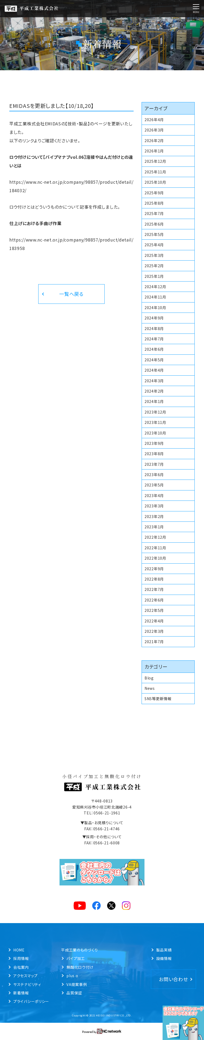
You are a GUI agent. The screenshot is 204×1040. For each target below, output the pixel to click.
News (149, 688)
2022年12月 (155, 537)
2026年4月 (154, 119)
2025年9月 (154, 192)
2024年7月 (154, 338)
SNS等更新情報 (158, 698)
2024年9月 (154, 318)
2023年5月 (154, 485)
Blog (149, 678)
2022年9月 (154, 568)
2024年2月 (154, 391)
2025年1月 (154, 276)
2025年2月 (154, 265)
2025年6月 (154, 224)
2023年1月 (154, 526)
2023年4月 (154, 495)
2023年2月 (154, 516)
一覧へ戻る (71, 293)
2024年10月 (155, 307)
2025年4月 (154, 244)
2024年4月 (154, 370)
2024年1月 (154, 401)
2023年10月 (155, 433)
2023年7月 (154, 464)
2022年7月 (154, 589)
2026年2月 (154, 140)
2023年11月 (155, 422)
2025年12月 (155, 161)
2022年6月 (154, 600)
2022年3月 (154, 631)
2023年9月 (154, 443)
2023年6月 (154, 474)
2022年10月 (155, 558)
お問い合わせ (173, 979)
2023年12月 (155, 412)
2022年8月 (154, 579)
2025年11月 (155, 171)
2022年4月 (154, 621)
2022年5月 (154, 610)
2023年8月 (154, 453)
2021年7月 (154, 641)
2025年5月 (154, 234)
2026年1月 (154, 150)
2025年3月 (154, 255)
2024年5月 (154, 359)
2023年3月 (154, 505)
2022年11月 (155, 547)
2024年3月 (154, 380)
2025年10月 (155, 182)
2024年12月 (155, 286)
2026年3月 (154, 130)
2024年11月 (155, 297)
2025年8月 (154, 203)
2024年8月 (154, 328)
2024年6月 (154, 349)
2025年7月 (154, 213)
